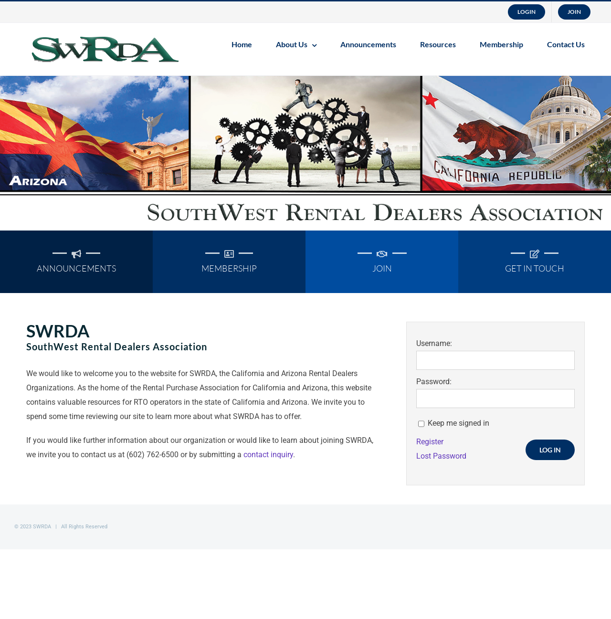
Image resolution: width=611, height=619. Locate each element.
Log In (550, 450)
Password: (434, 381)
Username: (434, 343)
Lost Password (441, 456)
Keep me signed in (458, 423)
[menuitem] (526, 11)
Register (429, 441)
